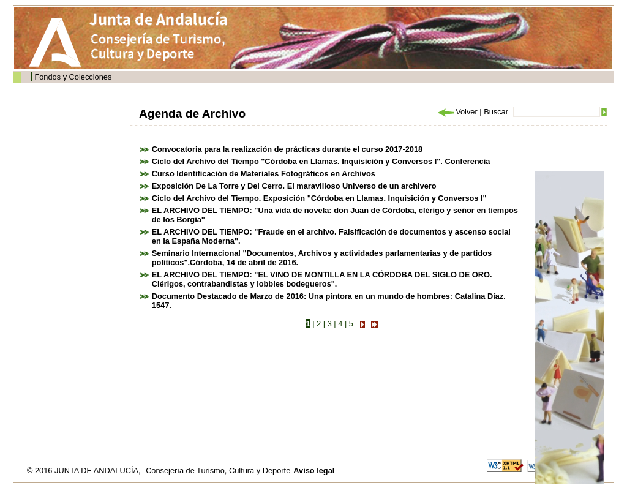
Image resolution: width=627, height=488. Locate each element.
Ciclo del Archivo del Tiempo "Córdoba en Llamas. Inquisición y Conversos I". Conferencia (321, 161)
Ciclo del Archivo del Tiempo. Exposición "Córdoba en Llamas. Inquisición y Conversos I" (319, 198)
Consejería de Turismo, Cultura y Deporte (218, 470)
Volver (457, 111)
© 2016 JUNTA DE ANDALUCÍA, (85, 470)
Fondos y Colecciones (72, 76)
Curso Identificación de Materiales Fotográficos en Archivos (263, 173)
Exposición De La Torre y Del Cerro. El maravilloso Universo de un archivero (294, 185)
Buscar (496, 111)
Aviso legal (313, 470)
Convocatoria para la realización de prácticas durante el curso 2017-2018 (287, 149)
